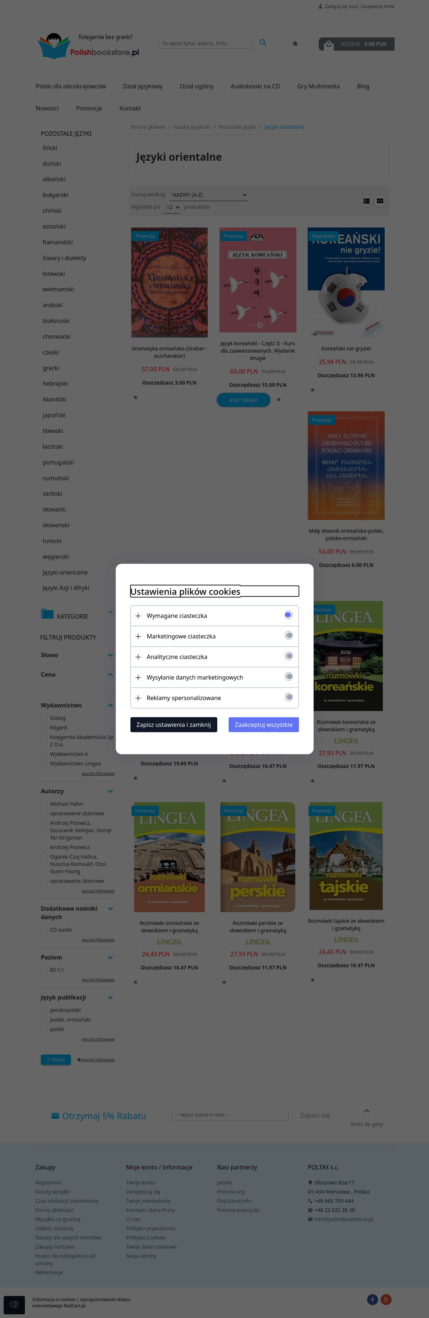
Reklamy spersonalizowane (184, 698)
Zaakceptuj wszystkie (263, 725)
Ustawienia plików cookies (185, 591)
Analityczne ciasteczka (177, 657)
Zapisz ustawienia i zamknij (174, 725)
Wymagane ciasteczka (177, 616)
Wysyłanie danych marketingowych (195, 677)
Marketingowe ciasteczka (181, 636)
